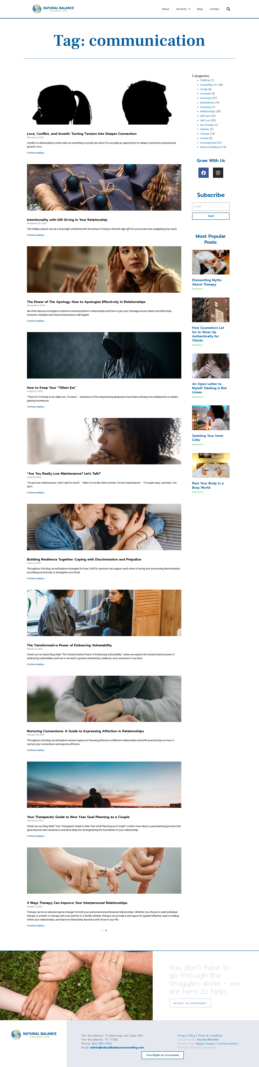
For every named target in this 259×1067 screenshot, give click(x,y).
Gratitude (205, 93)
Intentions (206, 98)
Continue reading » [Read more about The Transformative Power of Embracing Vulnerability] (36, 664)
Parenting (206, 107)
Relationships (208, 111)
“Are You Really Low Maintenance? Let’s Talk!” (64, 473)
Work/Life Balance (211, 147)
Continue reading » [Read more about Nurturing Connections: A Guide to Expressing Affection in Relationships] (36, 750)
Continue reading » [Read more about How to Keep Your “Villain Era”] (36, 407)
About (165, 8)
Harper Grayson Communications (218, 1044)
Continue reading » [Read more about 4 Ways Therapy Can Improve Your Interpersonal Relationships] (36, 926)
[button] (228, 9)
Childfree (205, 80)
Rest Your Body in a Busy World (208, 485)
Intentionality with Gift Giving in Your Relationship (67, 219)
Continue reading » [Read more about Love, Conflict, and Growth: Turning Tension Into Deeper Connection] (36, 153)
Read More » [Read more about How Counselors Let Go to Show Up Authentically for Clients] (198, 345)
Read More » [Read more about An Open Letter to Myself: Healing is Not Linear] (198, 397)
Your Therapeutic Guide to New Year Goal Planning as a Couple (78, 817)
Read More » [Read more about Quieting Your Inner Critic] (198, 444)
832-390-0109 (102, 1044)
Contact (214, 8)
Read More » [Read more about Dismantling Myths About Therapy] (198, 289)
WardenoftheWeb (209, 1040)
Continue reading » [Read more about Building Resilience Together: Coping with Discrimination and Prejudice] (36, 578)
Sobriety (205, 129)
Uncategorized (208, 142)
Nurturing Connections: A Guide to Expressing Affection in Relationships (85, 731)
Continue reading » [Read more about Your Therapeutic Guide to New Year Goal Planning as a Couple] (36, 836)
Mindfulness (207, 102)
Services (183, 9)
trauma (204, 138)
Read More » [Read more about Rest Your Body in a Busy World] (198, 492)
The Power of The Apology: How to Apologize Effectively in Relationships (86, 301)
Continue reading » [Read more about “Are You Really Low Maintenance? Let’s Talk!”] (36, 492)
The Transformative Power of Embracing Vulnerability (69, 645)
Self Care (205, 116)
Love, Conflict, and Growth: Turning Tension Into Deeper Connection (82, 133)
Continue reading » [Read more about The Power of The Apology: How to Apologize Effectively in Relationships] (36, 321)
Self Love (205, 120)
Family (204, 89)
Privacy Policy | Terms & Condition (201, 1036)
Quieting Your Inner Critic (207, 437)
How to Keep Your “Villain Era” (51, 387)
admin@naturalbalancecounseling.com (117, 1048)
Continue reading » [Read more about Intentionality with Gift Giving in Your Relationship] (36, 235)
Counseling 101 (209, 84)
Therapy (205, 133)
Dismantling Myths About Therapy (207, 282)
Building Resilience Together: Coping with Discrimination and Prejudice (84, 559)
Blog (200, 8)
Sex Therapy (207, 125)
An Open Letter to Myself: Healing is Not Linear (209, 388)
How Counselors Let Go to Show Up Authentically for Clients (208, 334)
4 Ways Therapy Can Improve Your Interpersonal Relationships (77, 903)
